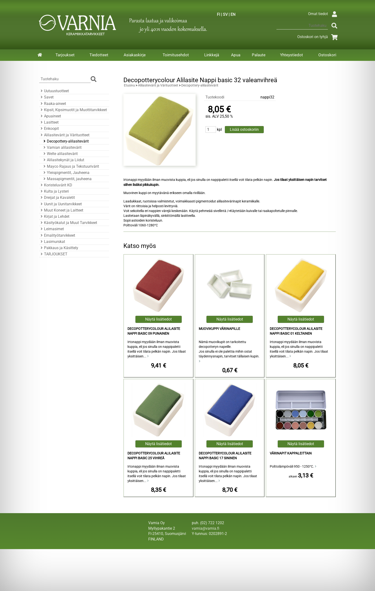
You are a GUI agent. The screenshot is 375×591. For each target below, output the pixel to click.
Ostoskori (327, 54)
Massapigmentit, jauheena (67, 179)
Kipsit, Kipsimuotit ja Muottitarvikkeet (73, 110)
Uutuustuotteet (54, 91)
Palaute (258, 54)
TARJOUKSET (53, 254)
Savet (46, 97)
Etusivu (129, 85)
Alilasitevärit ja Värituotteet (64, 135)
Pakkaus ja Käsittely (58, 248)
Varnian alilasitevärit (62, 147)
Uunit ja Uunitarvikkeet (60, 204)
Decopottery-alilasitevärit (65, 141)
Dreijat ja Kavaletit (57, 197)
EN (233, 14)
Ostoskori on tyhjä (318, 36)
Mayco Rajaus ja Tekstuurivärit (70, 166)
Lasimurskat (52, 241)
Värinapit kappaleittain (291, 453)
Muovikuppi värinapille (219, 329)
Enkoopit (49, 128)
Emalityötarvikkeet (57, 235)
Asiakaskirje (135, 54)
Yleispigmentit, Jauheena (65, 172)
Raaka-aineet (52, 103)
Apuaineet (50, 116)
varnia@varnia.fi (205, 528)
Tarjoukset (65, 54)
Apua (235, 54)
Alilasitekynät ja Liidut (63, 160)
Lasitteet (49, 122)
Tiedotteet (98, 54)
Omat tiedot (323, 13)
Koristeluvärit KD (55, 185)
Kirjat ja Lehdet (54, 216)
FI (218, 14)
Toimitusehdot (176, 54)
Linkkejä (211, 54)
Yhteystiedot (291, 54)
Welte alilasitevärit (60, 153)
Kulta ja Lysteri (54, 191)
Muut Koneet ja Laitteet (61, 210)
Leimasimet (51, 229)
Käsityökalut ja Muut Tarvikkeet (68, 222)
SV (225, 14)
